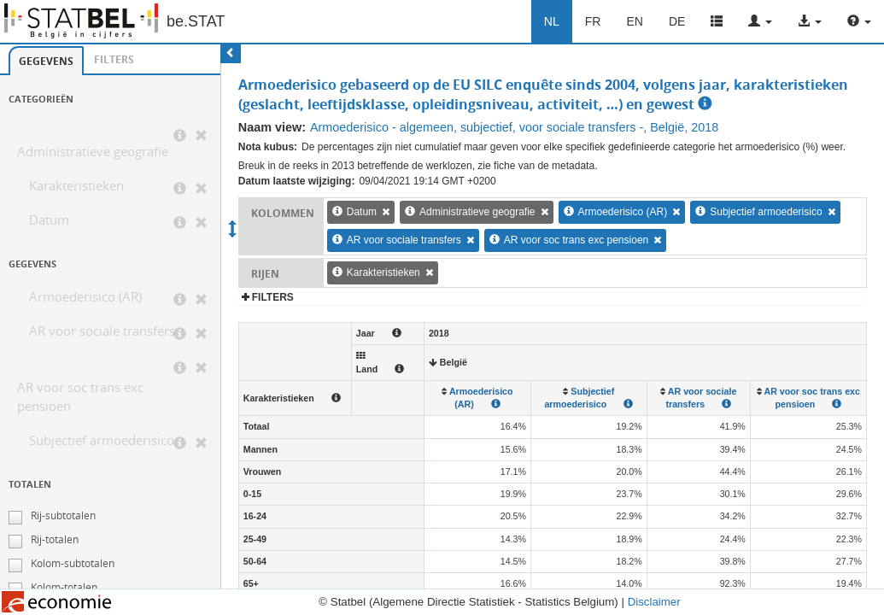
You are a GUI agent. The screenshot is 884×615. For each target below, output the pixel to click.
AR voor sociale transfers (102, 331)
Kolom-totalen (64, 587)
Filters (114, 59)
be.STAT (196, 21)
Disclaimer (654, 601)
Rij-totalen (55, 539)
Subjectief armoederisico (101, 440)
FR (593, 21)
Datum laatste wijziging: (296, 181)
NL (551, 21)
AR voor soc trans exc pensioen (80, 396)
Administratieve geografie (92, 152)
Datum (49, 220)
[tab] (46, 60)
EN (634, 21)
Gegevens (46, 61)
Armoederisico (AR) (85, 297)
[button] (760, 21)
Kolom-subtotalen (72, 563)
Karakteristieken (76, 186)
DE (677, 21)
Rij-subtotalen (63, 515)
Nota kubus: (267, 147)
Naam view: (272, 127)
